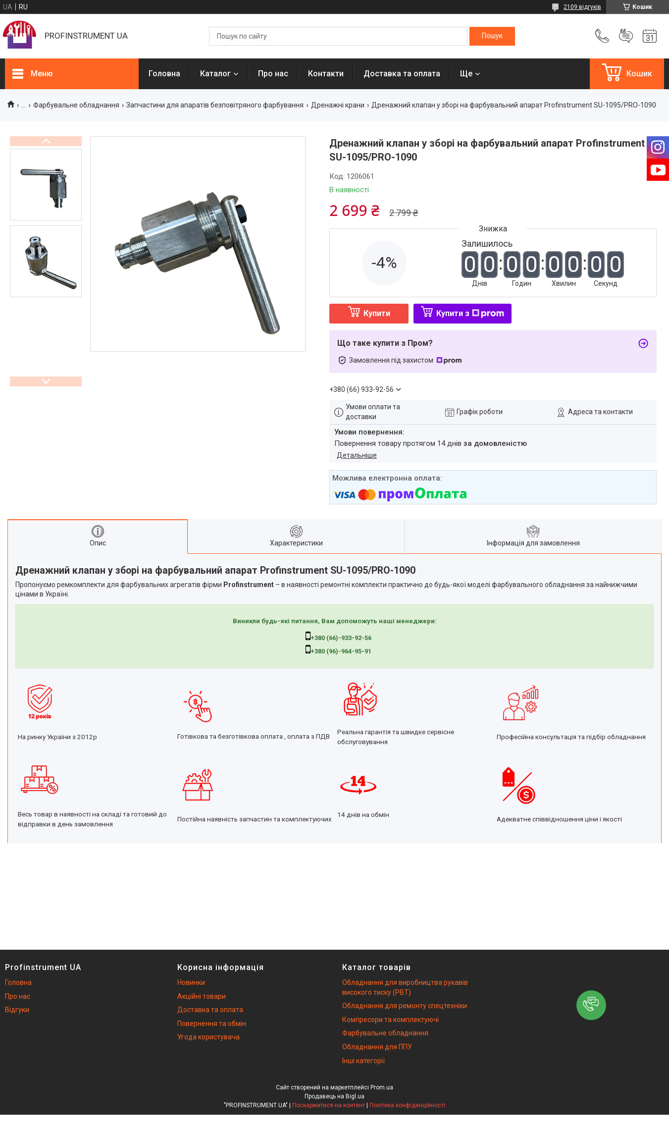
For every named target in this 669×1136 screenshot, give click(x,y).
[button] (591, 1005)
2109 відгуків (582, 6)
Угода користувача (208, 1037)
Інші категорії (363, 1061)
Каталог (215, 73)
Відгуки (17, 1010)
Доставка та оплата (401, 73)
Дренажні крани (337, 105)
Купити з (470, 313)
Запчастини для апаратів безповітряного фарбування (215, 105)
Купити (376, 313)
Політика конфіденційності (407, 1105)
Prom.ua (381, 1087)
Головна (164, 73)
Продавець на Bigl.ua (334, 1096)
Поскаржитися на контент (328, 1105)
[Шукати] (492, 36)
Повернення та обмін (211, 1024)
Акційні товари (201, 996)
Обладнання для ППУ (377, 1047)
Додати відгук (626, 36)
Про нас (273, 73)
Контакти (326, 73)
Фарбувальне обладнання (76, 105)
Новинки (191, 982)
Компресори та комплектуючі (390, 1020)
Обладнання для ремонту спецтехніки (404, 1006)
